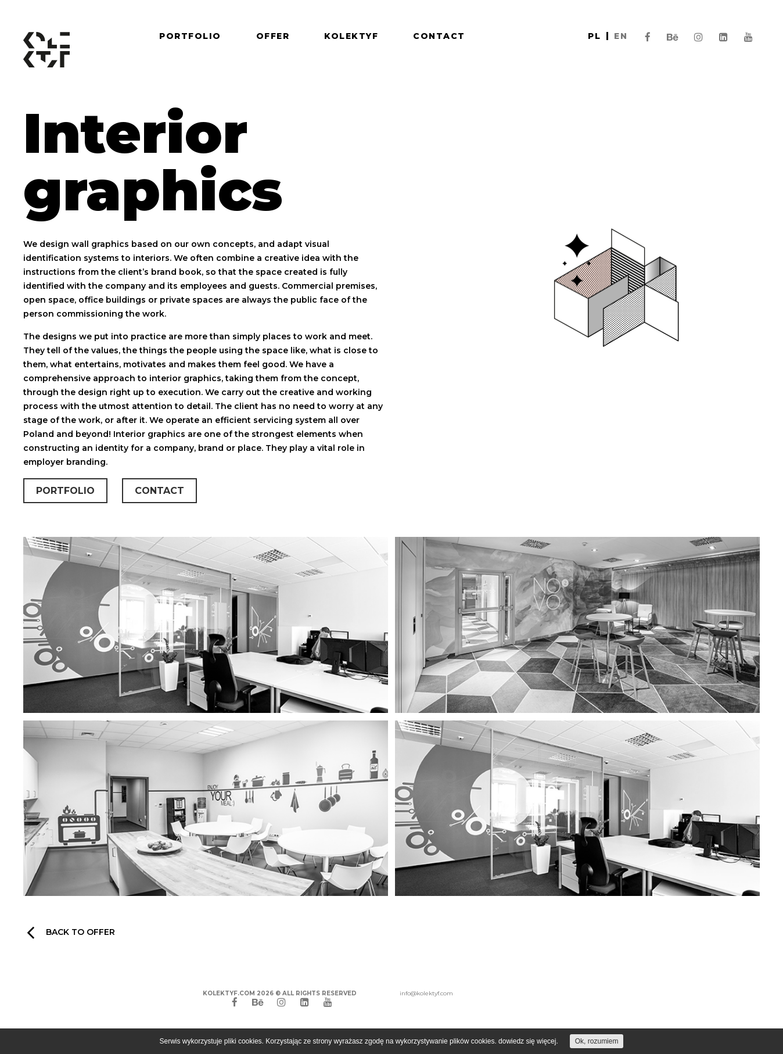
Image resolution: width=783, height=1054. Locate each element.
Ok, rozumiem (597, 1041)
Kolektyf (351, 36)
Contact (439, 36)
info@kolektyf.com (426, 993)
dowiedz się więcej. (528, 1041)
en (620, 36)
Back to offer (71, 932)
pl (594, 36)
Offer (273, 36)
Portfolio (190, 36)
